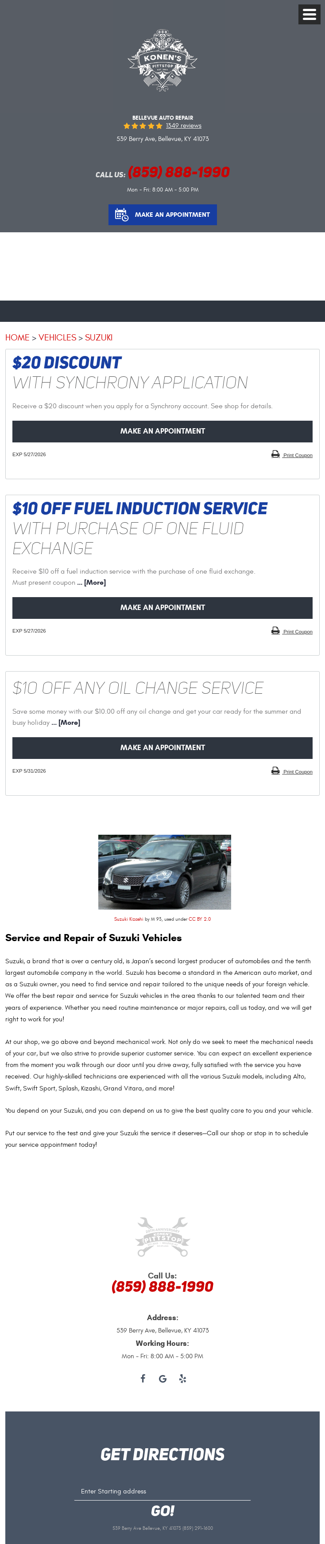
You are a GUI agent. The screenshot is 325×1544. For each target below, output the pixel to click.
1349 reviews (183, 125)
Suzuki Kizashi (128, 919)
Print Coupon (297, 455)
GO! (162, 1512)
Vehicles (57, 337)
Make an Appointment (172, 215)
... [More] (90, 582)
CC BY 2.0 (200, 919)
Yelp (182, 1379)
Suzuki (98, 337)
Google (162, 1379)
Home (17, 337)
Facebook (142, 1379)
